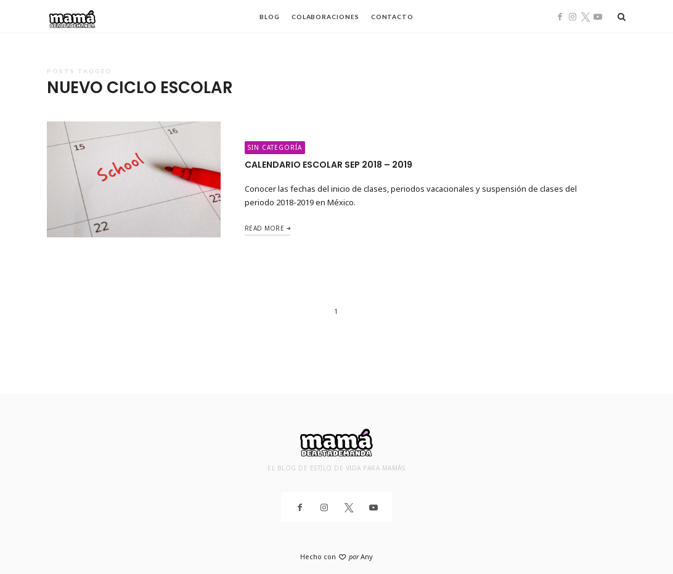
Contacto (392, 16)
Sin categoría (275, 147)
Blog (269, 16)
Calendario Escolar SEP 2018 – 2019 (328, 164)
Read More (264, 228)
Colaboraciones (325, 16)
